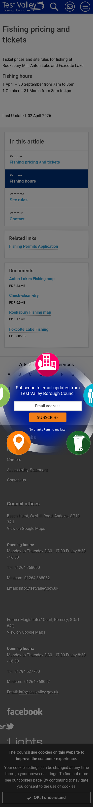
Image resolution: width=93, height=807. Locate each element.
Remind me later (55, 430)
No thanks (36, 430)
